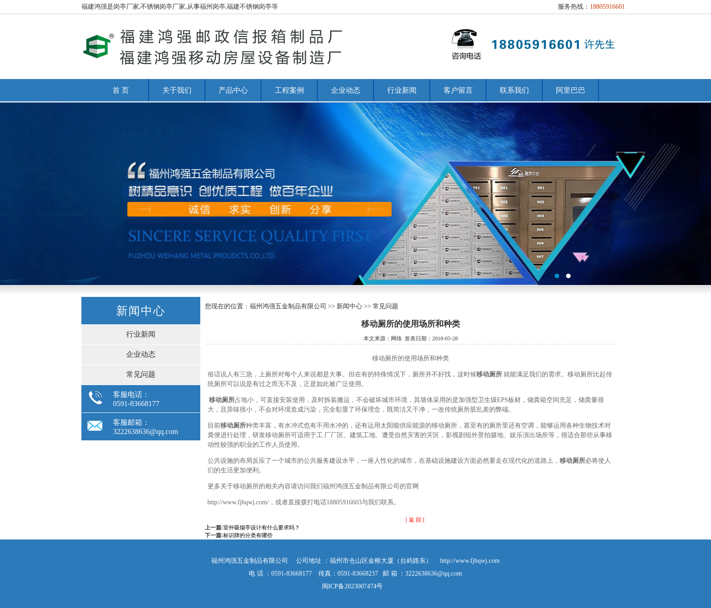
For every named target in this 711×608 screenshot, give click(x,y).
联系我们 (514, 90)
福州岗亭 (355, 193)
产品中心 (233, 90)
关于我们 (177, 90)
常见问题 (140, 374)
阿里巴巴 (570, 90)
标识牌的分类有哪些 (248, 535)
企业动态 (345, 90)
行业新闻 (402, 90)
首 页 (120, 90)
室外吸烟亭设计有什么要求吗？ (261, 527)
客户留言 (458, 90)
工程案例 (289, 90)
